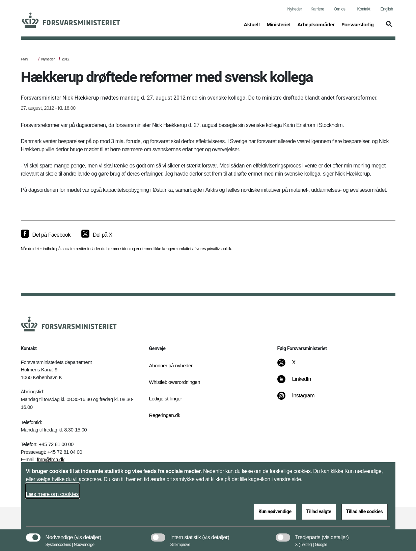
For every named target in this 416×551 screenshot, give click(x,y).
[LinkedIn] (298, 382)
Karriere (317, 9)
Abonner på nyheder (171, 365)
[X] (293, 366)
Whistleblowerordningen (174, 382)
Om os (339, 9)
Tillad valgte (318, 511)
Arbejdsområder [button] (316, 24)
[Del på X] (96, 235)
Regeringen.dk (165, 415)
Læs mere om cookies (52, 494)
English (387, 9)
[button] (388, 27)
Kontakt (363, 9)
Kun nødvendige (275, 511)
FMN (24, 59)
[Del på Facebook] (46, 235)
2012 (65, 59)
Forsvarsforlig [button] (357, 24)
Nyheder (294, 9)
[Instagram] (300, 399)
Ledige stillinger (165, 398)
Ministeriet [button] (278, 24)
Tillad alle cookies (364, 511)
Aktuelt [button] (252, 24)
